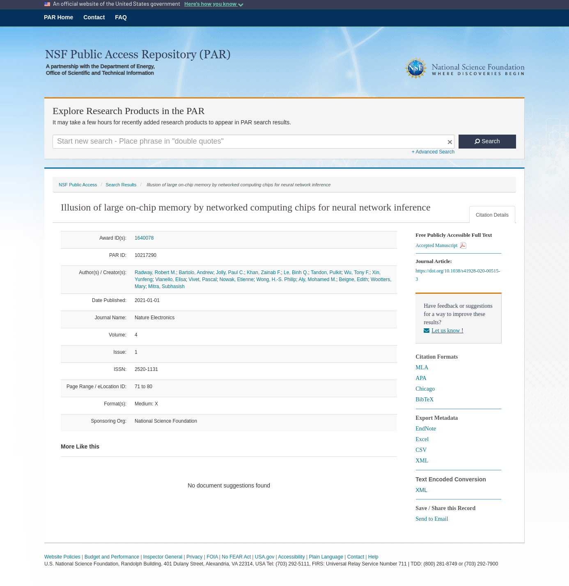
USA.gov (264, 557)
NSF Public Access (78, 184)
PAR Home (58, 17)
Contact (94, 17)
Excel (422, 439)
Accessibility (291, 557)
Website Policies (62, 557)
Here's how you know (213, 3)
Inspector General (162, 557)
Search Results (121, 184)
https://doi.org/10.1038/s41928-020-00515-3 (457, 275)
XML (421, 461)
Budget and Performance (112, 557)
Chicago (425, 389)
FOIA (212, 557)
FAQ (121, 17)
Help (373, 557)
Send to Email (431, 519)
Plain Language (326, 557)
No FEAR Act (236, 557)
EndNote (425, 429)
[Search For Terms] (253, 142)
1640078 (144, 238)
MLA (421, 367)
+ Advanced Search (433, 152)
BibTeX (424, 399)
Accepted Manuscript (440, 245)
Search (487, 141)
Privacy (194, 557)
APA (421, 378)
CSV (421, 450)
